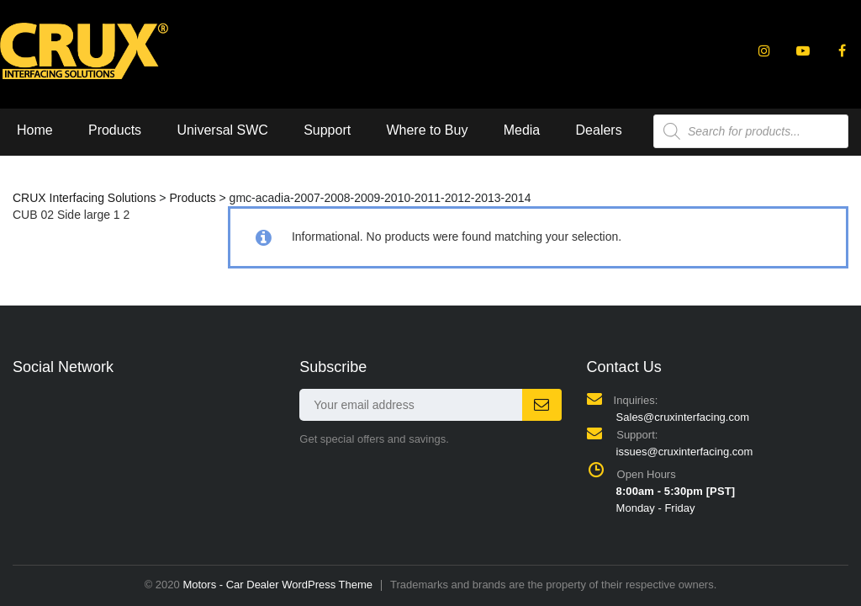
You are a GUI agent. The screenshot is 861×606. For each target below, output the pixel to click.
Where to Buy (426, 130)
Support (327, 130)
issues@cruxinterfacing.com (684, 451)
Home (35, 130)
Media (522, 130)
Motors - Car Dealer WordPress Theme (277, 584)
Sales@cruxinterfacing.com (682, 417)
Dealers (599, 130)
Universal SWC (222, 130)
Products (114, 130)
